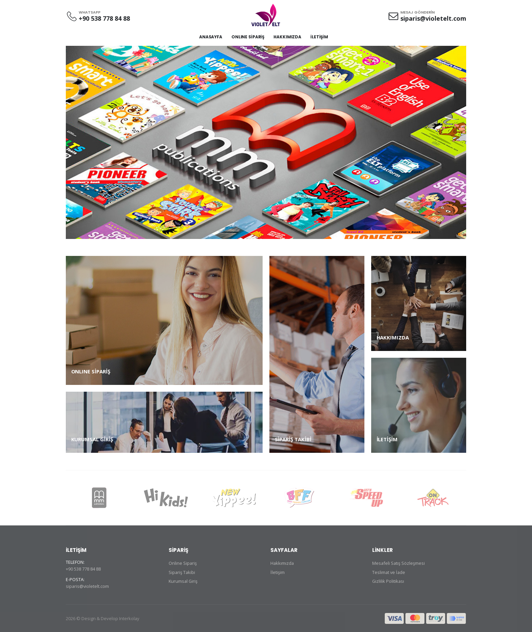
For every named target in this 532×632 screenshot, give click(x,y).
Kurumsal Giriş (183, 581)
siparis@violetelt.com (433, 18)
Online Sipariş (183, 563)
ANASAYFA (210, 37)
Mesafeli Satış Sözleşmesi (398, 563)
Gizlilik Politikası (388, 581)
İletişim (277, 572)
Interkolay (129, 618)
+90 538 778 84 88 (104, 18)
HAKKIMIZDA (287, 37)
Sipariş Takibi (182, 572)
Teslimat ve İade (389, 572)
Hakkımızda (282, 563)
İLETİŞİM (319, 37)
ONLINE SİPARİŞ (247, 37)
